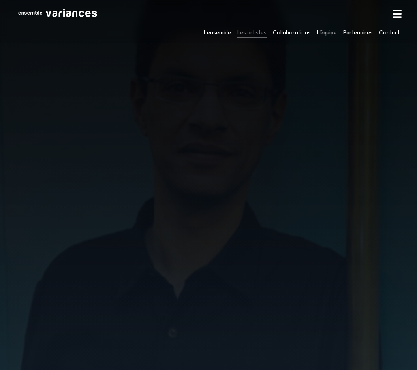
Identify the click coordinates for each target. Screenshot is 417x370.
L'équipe (327, 32)
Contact (389, 32)
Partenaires (358, 32)
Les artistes (252, 32)
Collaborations (292, 32)
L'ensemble (217, 32)
